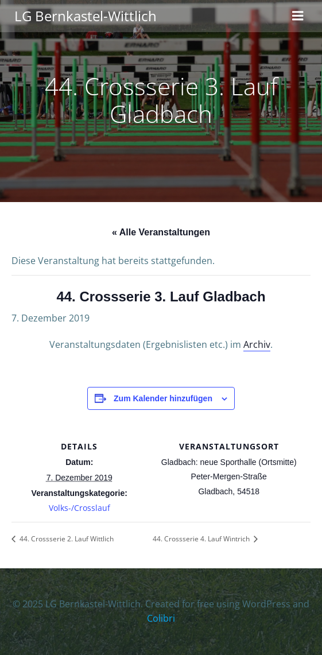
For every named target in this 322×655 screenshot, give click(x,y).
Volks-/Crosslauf (79, 507)
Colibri (161, 618)
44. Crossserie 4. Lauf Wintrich (202, 539)
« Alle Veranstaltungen (161, 232)
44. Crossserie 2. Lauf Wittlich (66, 539)
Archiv (256, 344)
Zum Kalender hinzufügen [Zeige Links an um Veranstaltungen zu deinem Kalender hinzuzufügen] (163, 398)
